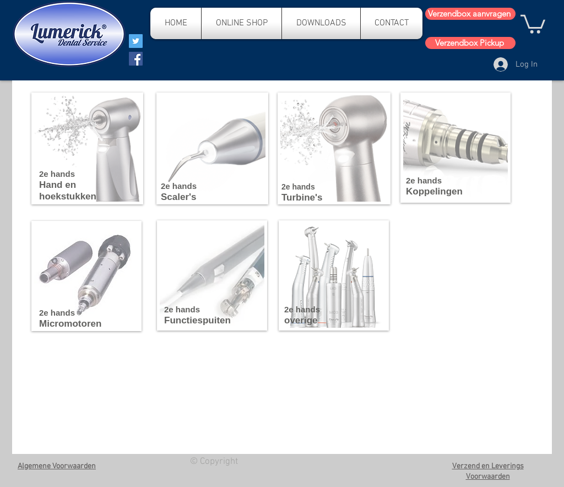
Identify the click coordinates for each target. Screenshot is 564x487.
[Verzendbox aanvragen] (470, 14)
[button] (532, 23)
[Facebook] (136, 59)
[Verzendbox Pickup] (470, 43)
